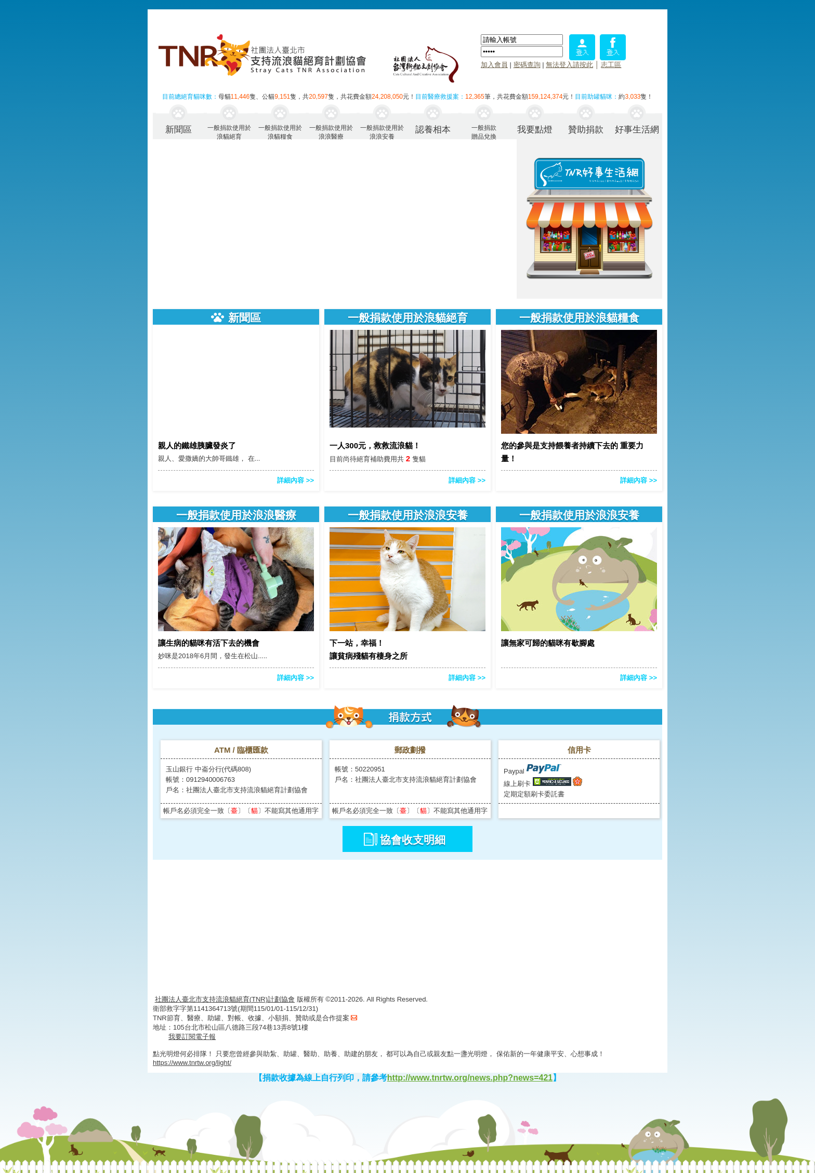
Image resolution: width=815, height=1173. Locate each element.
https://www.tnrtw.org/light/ (192, 1063)
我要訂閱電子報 (192, 1037)
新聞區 (178, 130)
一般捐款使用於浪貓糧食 (280, 131)
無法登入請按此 (569, 65)
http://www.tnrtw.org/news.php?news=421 (470, 1077)
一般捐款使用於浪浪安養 (382, 131)
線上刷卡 (517, 784)
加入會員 (494, 65)
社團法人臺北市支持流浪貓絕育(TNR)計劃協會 (225, 999)
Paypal (532, 771)
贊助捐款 (585, 130)
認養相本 (433, 130)
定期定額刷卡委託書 (534, 794)
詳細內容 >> (295, 480)
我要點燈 (535, 130)
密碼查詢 (527, 65)
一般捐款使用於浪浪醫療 (331, 131)
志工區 (611, 65)
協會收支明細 (412, 840)
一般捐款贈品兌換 (483, 131)
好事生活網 (637, 130)
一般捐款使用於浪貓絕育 (229, 131)
